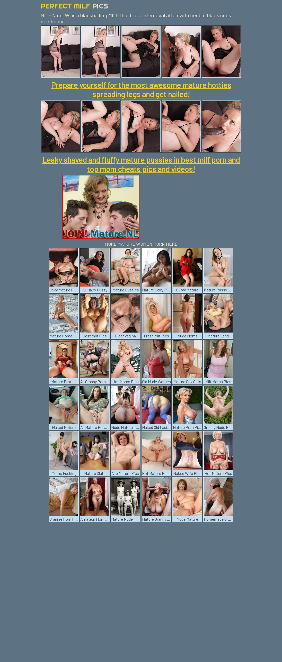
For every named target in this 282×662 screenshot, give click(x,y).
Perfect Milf (74, 5)
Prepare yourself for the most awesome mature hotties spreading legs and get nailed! (141, 89)
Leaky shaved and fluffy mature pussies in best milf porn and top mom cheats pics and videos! (141, 164)
